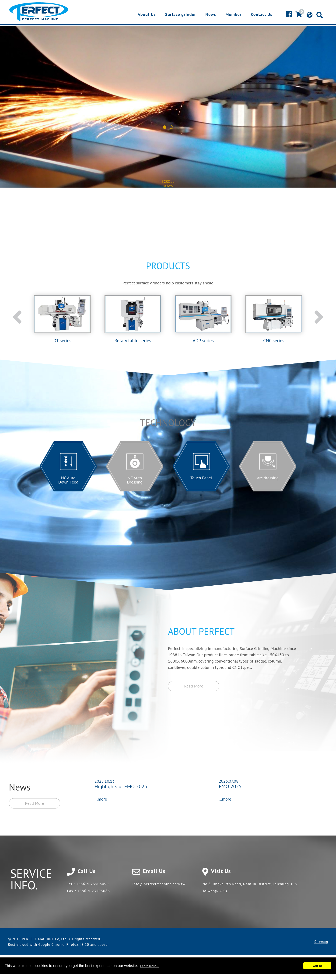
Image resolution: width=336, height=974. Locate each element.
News (210, 14)
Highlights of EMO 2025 (120, 786)
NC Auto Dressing (135, 480)
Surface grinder (180, 14)
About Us (147, 14)
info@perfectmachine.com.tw (159, 883)
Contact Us (261, 14)
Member (233, 14)
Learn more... (149, 966)
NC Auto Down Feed (68, 480)
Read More (34, 803)
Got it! (317, 965)
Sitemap (321, 941)
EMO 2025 (230, 786)
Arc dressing (268, 477)
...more (100, 799)
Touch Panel (201, 477)
